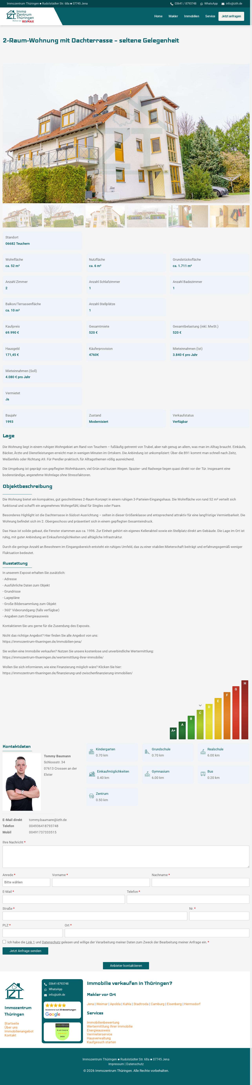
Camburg (158, 1004)
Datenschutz (51, 942)
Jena (90, 1004)
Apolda (115, 1004)
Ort (68, 925)
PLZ (7, 925)
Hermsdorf (192, 1004)
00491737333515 (42, 832)
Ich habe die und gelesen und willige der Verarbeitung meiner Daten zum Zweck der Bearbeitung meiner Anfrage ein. (106, 942)
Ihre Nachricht (14, 842)
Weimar (102, 1004)
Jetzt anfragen (231, 16)
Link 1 (30, 942)
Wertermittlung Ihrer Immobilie (110, 1026)
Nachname (161, 875)
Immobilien (191, 16)
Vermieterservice (99, 1034)
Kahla (127, 1004)
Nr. (192, 908)
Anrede (9, 875)
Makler (173, 16)
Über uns (11, 1027)
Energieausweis (98, 1030)
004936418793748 (43, 826)
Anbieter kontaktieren (126, 966)
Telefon (133, 892)
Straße (9, 908)
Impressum (116, 1064)
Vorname (60, 875)
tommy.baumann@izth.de (48, 820)
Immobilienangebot (19, 1031)
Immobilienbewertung (103, 1022)
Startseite (12, 1023)
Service (210, 16)
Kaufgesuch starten (101, 1042)
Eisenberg (174, 1004)
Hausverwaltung (99, 1038)
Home (158, 16)
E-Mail (8, 892)
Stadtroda (141, 1004)
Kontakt (10, 1035)
